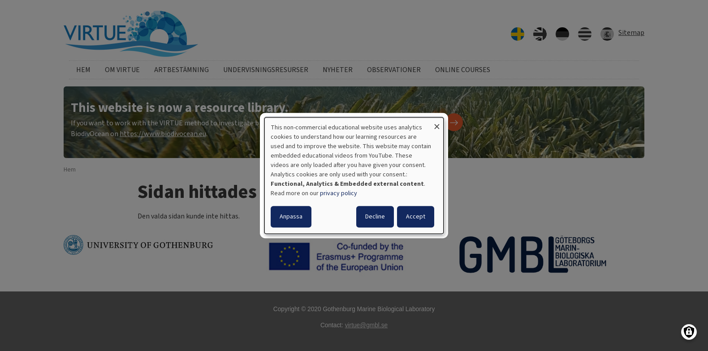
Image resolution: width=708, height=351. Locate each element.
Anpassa (291, 216)
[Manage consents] (689, 332)
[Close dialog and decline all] (437, 122)
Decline (375, 216)
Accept (415, 216)
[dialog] (354, 175)
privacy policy (338, 193)
